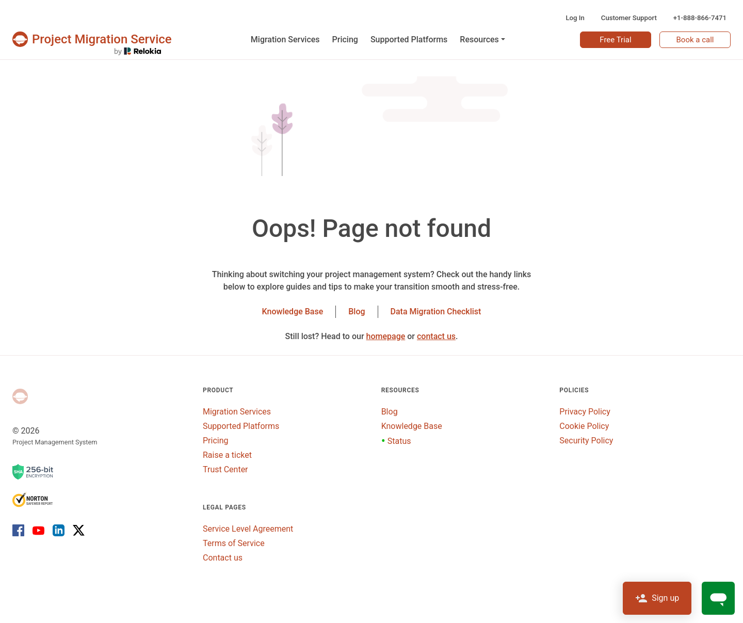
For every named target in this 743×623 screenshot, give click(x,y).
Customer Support (629, 18)
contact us (436, 336)
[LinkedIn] (59, 530)
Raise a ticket (227, 455)
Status (396, 441)
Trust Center (225, 469)
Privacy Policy (584, 412)
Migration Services (237, 412)
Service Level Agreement (248, 529)
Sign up (657, 598)
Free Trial (615, 39)
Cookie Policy (584, 426)
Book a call (695, 39)
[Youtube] (38, 530)
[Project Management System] (20, 396)
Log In (575, 18)
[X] (77, 530)
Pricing (216, 440)
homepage (386, 336)
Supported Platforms (241, 426)
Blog (356, 311)
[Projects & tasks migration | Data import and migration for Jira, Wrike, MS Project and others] (92, 39)
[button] (482, 39)
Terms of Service (234, 543)
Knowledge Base (293, 311)
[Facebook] (20, 530)
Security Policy (586, 440)
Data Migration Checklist (436, 311)
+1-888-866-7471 (699, 18)
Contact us (223, 558)
